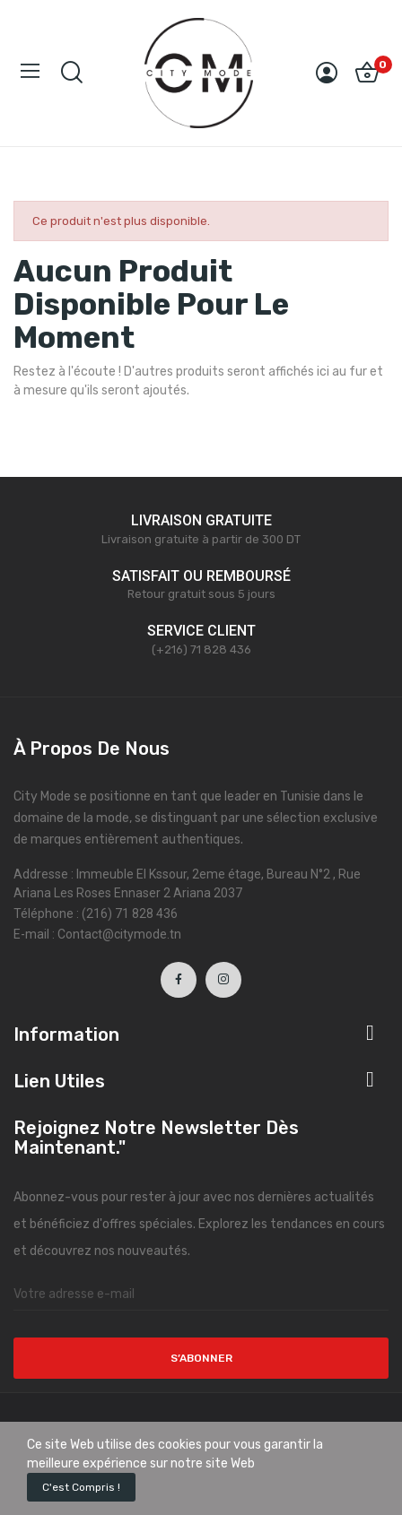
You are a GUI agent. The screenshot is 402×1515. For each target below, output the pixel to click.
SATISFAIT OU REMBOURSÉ (201, 575)
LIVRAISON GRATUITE (201, 520)
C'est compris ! (81, 1487)
